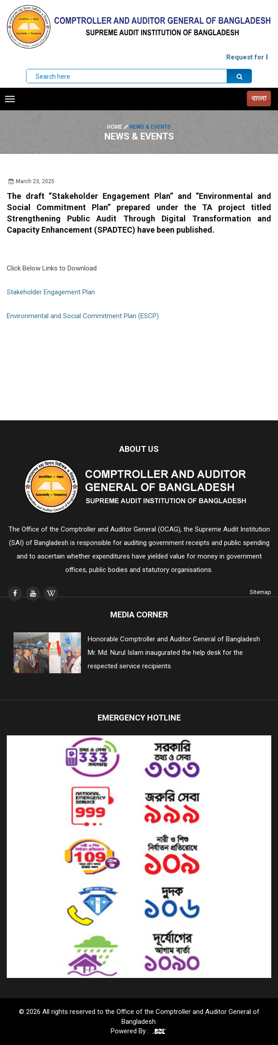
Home (118, 127)
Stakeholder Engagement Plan (51, 292)
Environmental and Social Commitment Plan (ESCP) (83, 316)
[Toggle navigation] (10, 99)
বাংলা (258, 98)
